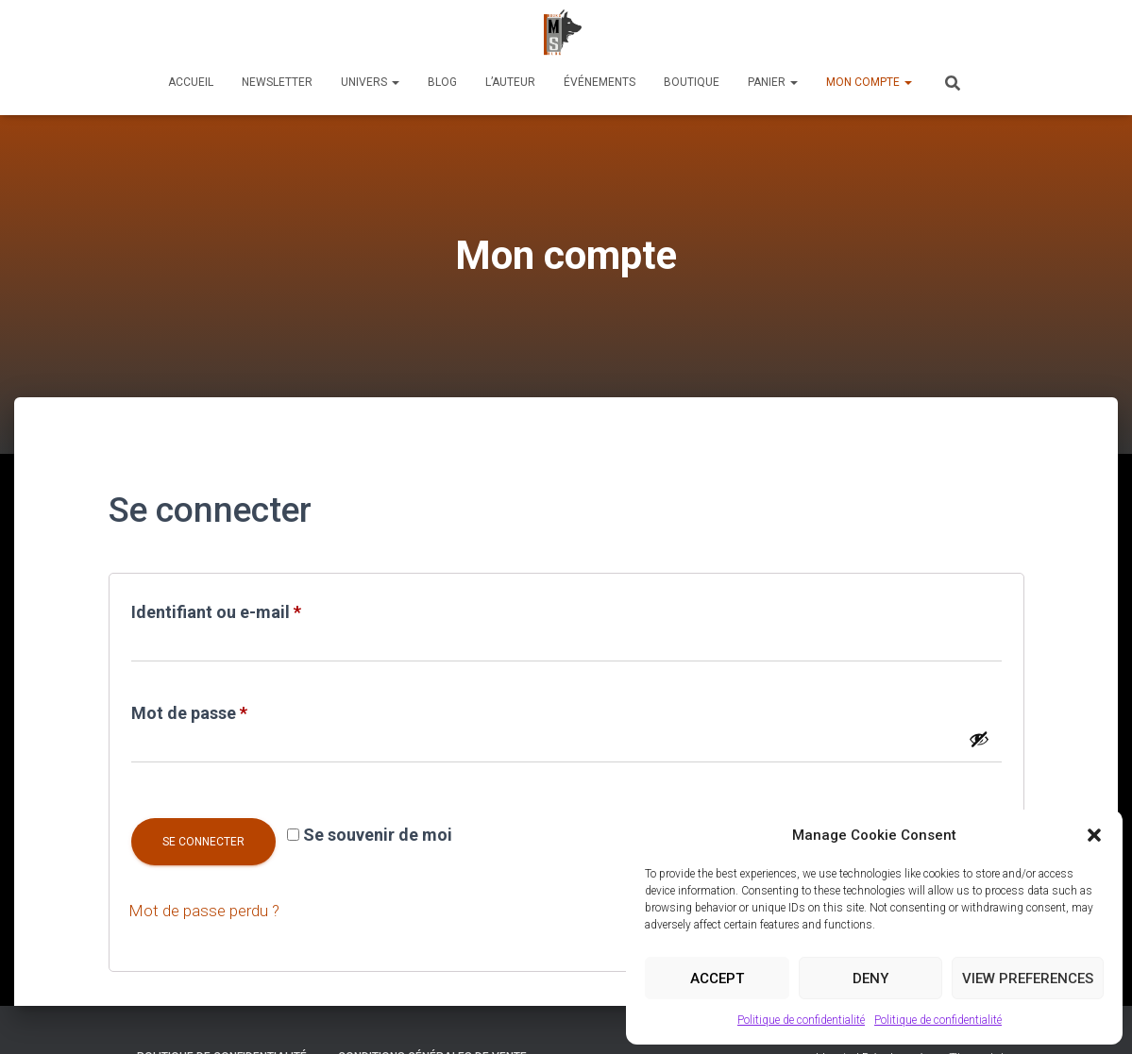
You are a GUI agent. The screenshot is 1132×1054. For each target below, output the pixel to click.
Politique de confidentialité (801, 1020)
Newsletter (277, 82)
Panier (773, 82)
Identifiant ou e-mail (260, 608)
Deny (870, 978)
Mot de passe (233, 709)
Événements (599, 82)
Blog (442, 82)
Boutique (691, 82)
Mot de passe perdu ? (208, 910)
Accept (717, 978)
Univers (370, 82)
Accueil (190, 82)
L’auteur (510, 82)
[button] (1094, 835)
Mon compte (869, 82)
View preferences (1027, 978)
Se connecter (203, 841)
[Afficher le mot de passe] (979, 738)
